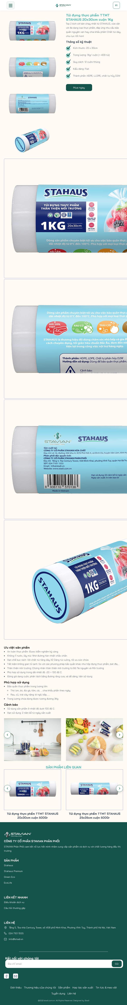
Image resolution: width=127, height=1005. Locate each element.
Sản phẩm (64, 987)
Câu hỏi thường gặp (14, 908)
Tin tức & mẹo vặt (106, 987)
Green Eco (9, 876)
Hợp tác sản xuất (82, 987)
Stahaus (8, 865)
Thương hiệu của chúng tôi (40, 987)
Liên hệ (71, 993)
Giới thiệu (15, 987)
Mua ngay (79, 87)
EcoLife (8, 882)
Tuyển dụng (58, 993)
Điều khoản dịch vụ (14, 902)
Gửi (117, 963)
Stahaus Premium (13, 871)
